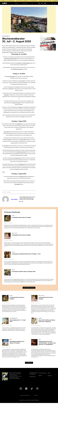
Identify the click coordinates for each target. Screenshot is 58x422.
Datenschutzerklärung (24, 395)
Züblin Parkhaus (26, 63)
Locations (25, 3)
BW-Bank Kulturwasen (18, 69)
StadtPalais (6, 94)
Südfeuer (20, 107)
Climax (22, 116)
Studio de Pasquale (11, 76)
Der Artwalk (6, 131)
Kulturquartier (18, 158)
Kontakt (50, 375)
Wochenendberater (6, 36)
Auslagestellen (43, 373)
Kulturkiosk (19, 63)
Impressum (36, 395)
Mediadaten (32, 376)
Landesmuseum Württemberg (10, 58)
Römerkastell (17, 184)
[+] (32, 3)
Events (16, 3)
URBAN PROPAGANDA (35, 400)
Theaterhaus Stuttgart (21, 151)
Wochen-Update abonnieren (34, 373)
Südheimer (21, 164)
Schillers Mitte (23, 139)
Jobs (49, 373)
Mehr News (29, 362)
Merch (40, 375)
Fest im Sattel (22, 80)
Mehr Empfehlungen (29, 287)
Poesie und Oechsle (16, 102)
